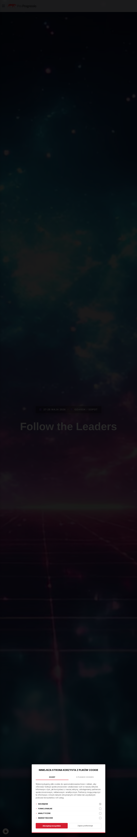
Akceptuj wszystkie (52, 826)
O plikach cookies (85, 777)
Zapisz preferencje (85, 826)
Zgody (52, 777)
